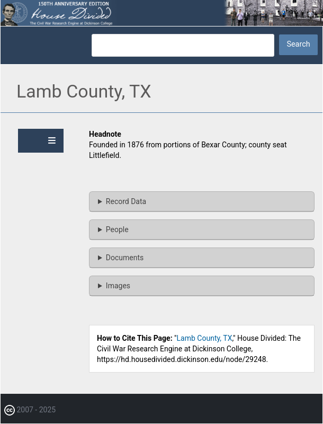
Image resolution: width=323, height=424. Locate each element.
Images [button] (118, 285)
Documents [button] (124, 257)
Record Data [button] (126, 201)
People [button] (117, 229)
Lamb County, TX (204, 338)
